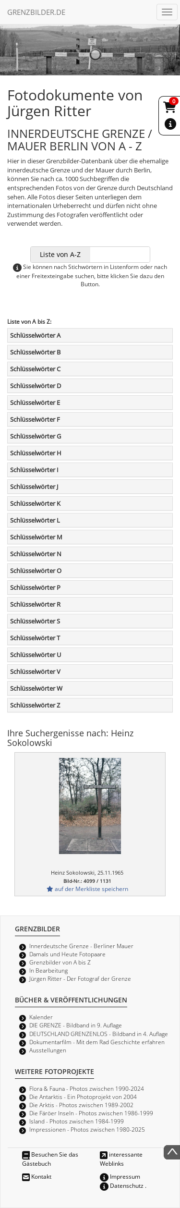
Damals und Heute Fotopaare (67, 954)
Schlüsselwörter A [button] (35, 335)
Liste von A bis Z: (29, 321)
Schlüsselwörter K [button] (35, 503)
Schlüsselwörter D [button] (35, 385)
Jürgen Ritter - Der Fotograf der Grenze (80, 978)
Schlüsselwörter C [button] (35, 369)
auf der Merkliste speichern (87, 888)
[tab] (90, 335)
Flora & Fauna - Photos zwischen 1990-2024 (86, 1088)
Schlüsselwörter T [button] (35, 638)
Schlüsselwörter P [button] (35, 587)
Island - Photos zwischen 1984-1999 (76, 1121)
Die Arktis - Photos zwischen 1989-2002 (81, 1105)
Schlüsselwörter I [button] (34, 469)
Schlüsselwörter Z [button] (35, 705)
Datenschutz (122, 1185)
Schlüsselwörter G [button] (35, 436)
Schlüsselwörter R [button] (35, 604)
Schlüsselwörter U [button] (35, 654)
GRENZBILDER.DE (36, 12)
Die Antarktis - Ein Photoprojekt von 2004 (83, 1096)
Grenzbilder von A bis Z (60, 962)
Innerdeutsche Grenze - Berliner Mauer (81, 946)
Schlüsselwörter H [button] (35, 453)
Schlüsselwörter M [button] (36, 537)
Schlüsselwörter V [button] (35, 671)
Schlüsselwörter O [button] (35, 570)
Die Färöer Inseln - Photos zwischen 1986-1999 (91, 1113)
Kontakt (36, 1176)
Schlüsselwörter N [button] (35, 553)
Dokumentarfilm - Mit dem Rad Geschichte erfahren (97, 1042)
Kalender (41, 1017)
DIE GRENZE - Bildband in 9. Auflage (75, 1025)
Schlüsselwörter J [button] (34, 486)
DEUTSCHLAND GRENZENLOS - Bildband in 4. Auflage (98, 1033)
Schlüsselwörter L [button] (35, 520)
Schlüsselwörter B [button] (35, 352)
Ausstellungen (47, 1050)
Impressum (120, 1176)
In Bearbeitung (48, 970)
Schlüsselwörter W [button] (36, 688)
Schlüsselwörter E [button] (35, 402)
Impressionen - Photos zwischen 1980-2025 (87, 1129)
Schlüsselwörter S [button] (35, 621)
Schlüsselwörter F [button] (35, 419)
